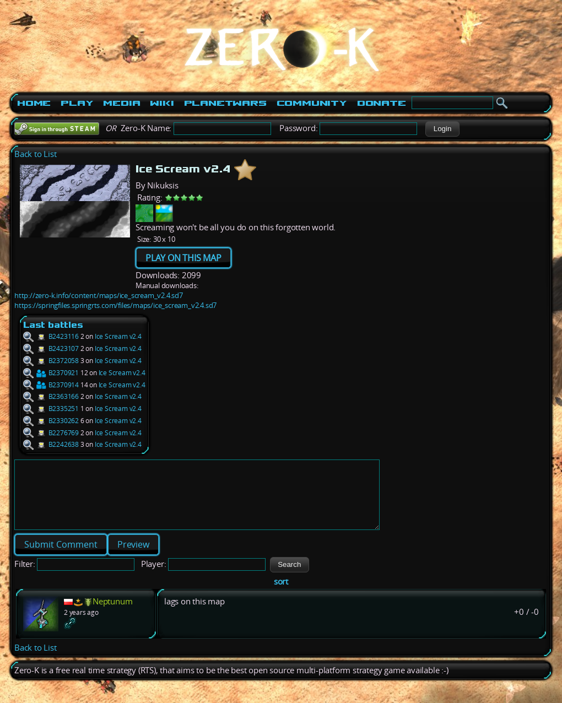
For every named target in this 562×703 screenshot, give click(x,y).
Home (34, 103)
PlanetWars (225, 103)
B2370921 (51, 372)
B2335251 (51, 408)
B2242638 (51, 444)
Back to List (35, 154)
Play (77, 103)
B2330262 (51, 420)
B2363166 (51, 396)
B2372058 (51, 360)
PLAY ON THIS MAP (183, 258)
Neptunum (112, 614)
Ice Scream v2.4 (118, 336)
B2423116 (51, 336)
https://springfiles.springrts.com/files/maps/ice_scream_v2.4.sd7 (115, 305)
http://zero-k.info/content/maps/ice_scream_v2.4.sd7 (98, 295)
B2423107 (51, 348)
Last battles (53, 325)
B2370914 (51, 385)
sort (281, 595)
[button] (442, 129)
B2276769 (51, 432)
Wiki (162, 103)
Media (121, 103)
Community (312, 103)
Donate (381, 103)
